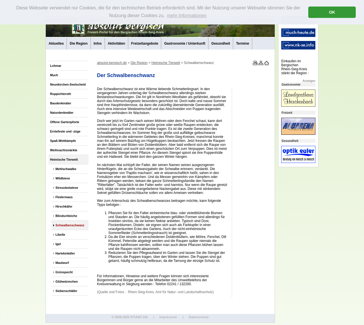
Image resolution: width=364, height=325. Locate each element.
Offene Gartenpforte (64, 122)
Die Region (79, 43)
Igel (58, 244)
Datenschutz (199, 317)
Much (54, 75)
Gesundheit (220, 43)
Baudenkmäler (60, 103)
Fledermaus (64, 197)
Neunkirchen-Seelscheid (68, 84)
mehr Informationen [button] (186, 15)
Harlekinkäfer (65, 253)
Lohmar (55, 65)
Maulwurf (62, 262)
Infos (98, 43)
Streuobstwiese (66, 187)
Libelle (60, 234)
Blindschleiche (66, 216)
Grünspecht (64, 272)
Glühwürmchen (66, 281)
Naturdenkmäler (61, 112)
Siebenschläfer (66, 291)
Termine (242, 43)
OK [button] (332, 12)
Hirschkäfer (63, 206)
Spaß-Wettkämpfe (63, 140)
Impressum (168, 317)
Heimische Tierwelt (64, 159)
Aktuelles (56, 43)
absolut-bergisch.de (112, 63)
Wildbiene (62, 178)
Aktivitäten (116, 43)
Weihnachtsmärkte (63, 150)
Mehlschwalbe (65, 169)
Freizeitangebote (144, 43)
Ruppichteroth (60, 94)
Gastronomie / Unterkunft (184, 43)
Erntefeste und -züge (65, 131)
